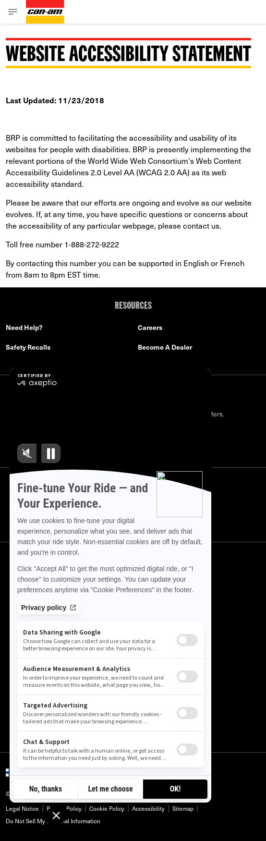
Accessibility (148, 808)
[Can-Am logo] (45, 12)
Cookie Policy (106, 808)
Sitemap (182, 808)
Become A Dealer (165, 347)
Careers (150, 327)
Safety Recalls (28, 347)
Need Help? (24, 327)
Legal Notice (22, 808)
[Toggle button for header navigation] (13, 12)
